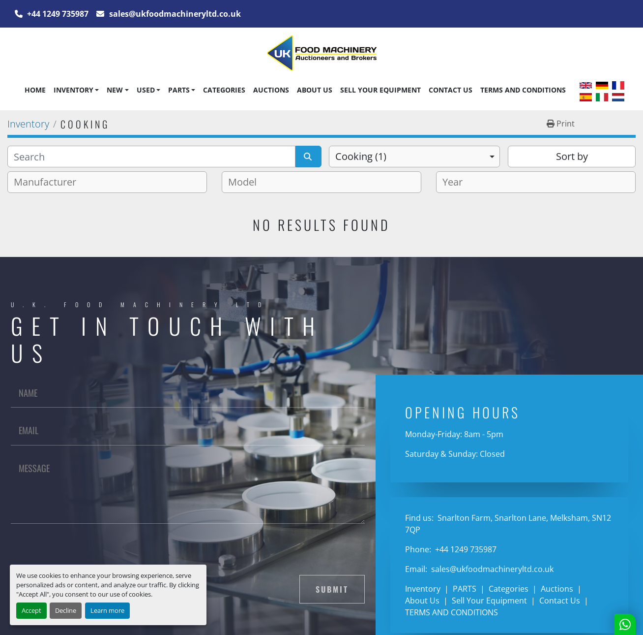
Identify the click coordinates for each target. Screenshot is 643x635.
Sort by (572, 156)
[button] (76, 90)
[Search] (151, 156)
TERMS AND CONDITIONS (523, 90)
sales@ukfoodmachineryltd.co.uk (174, 13)
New (115, 90)
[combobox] (414, 156)
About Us (314, 90)
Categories (224, 90)
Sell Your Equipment (380, 90)
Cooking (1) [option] (360, 156)
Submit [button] (332, 589)
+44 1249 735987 (56, 13)
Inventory (73, 90)
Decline (65, 610)
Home (35, 90)
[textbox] (49, 182)
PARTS (179, 90)
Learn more (107, 610)
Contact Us (450, 90)
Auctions (271, 90)
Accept (31, 610)
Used (146, 90)
